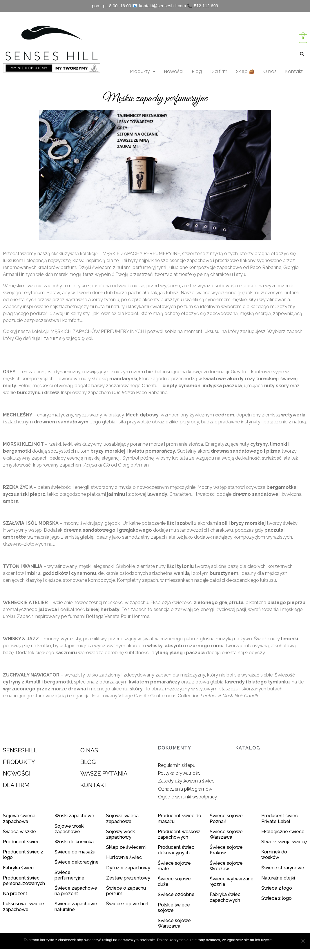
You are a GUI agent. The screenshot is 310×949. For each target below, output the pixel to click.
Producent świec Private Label (279, 818)
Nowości (173, 71)
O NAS (89, 750)
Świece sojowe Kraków (226, 849)
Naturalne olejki (278, 878)
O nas (270, 71)
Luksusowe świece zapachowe (23, 906)
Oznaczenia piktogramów (185, 789)
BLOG (88, 761)
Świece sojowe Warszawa (174, 923)
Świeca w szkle (19, 831)
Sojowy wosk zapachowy (120, 834)
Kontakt (294, 71)
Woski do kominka (74, 841)
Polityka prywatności (179, 773)
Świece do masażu (75, 852)
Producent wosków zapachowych (179, 834)
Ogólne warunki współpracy (187, 797)
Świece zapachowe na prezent (76, 890)
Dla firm (219, 71)
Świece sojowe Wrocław (226, 865)
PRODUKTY (19, 761)
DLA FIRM (16, 785)
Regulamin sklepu (176, 765)
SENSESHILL (20, 750)
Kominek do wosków (274, 854)
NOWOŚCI (16, 773)
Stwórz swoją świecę (284, 841)
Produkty (142, 71)
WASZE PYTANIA (104, 773)
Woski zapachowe (74, 815)
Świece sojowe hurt (127, 903)
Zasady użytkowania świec (186, 781)
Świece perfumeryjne (69, 875)
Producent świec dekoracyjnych (176, 849)
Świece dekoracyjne (77, 862)
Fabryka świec (18, 868)
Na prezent (15, 893)
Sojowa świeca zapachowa (19, 818)
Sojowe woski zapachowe (69, 828)
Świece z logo (277, 888)
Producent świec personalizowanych (24, 880)
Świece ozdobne (176, 894)
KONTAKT (94, 785)
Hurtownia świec (124, 857)
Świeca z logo (277, 898)
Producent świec (21, 841)
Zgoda (281, 940)
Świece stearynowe (282, 868)
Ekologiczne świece (282, 831)
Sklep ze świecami (127, 847)
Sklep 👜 (245, 71)
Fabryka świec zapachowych (225, 897)
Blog (197, 71)
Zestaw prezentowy (128, 878)
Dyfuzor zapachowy (128, 868)
